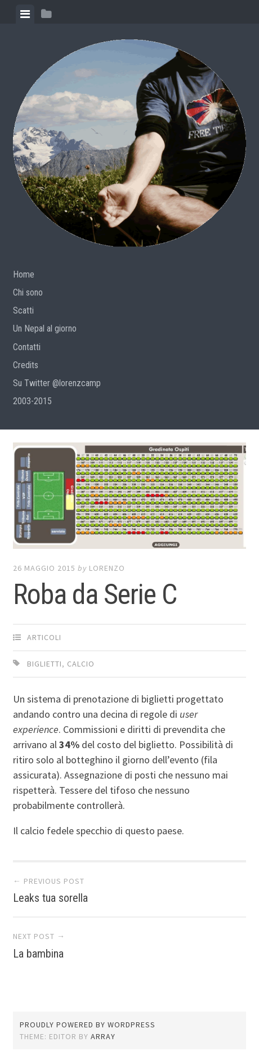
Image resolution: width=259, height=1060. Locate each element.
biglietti (44, 664)
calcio (81, 664)
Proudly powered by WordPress (87, 1024)
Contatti (27, 347)
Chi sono (28, 292)
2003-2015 (32, 401)
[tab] (25, 14)
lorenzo (107, 568)
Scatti (23, 310)
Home (23, 274)
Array (103, 1036)
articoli (44, 637)
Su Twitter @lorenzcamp (57, 383)
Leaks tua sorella (50, 898)
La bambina (38, 953)
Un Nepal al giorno (45, 328)
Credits (25, 365)
